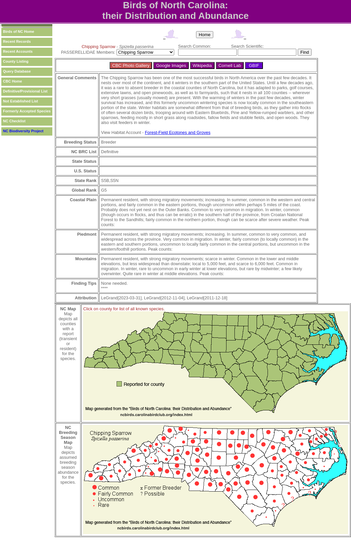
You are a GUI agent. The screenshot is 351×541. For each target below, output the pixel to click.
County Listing (15, 61)
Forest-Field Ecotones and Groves (177, 132)
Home (205, 34)
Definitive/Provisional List (25, 91)
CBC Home (12, 81)
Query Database (17, 71)
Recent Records (17, 41)
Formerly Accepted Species (27, 111)
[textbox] (207, 52)
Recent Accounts (17, 51)
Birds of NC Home (18, 31)
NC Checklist (14, 121)
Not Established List (20, 101)
